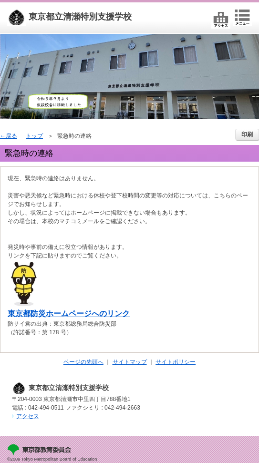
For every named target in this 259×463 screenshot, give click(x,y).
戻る (11, 136)
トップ (34, 136)
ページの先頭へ (83, 362)
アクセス (27, 416)
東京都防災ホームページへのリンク (69, 313)
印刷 (247, 134)
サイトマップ (130, 362)
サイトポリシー (175, 362)
